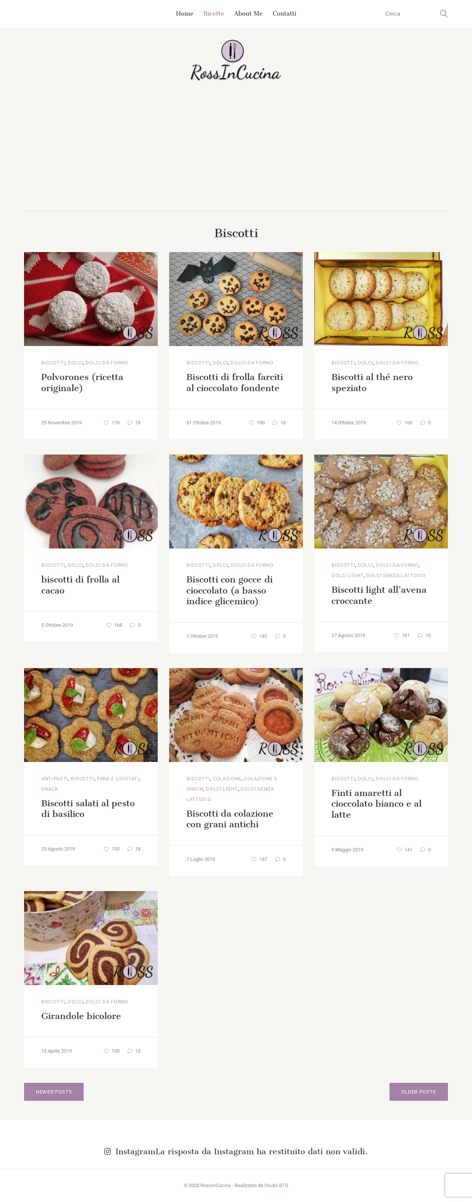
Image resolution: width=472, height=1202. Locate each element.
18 (134, 422)
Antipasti (54, 778)
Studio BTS (276, 1185)
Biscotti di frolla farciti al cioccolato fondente (234, 382)
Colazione (227, 778)
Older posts (418, 1092)
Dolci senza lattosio (396, 575)
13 (134, 1051)
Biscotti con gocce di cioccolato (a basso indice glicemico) (229, 590)
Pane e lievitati (118, 778)
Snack (49, 789)
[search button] (444, 14)
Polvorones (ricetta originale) (82, 382)
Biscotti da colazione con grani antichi (229, 819)
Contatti (284, 13)
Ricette (214, 13)
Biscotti (53, 363)
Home (185, 13)
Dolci (75, 363)
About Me (248, 13)
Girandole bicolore (81, 1016)
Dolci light (347, 575)
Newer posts (54, 1092)
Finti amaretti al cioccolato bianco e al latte (376, 804)
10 (424, 635)
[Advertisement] (236, 153)
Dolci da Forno (107, 363)
